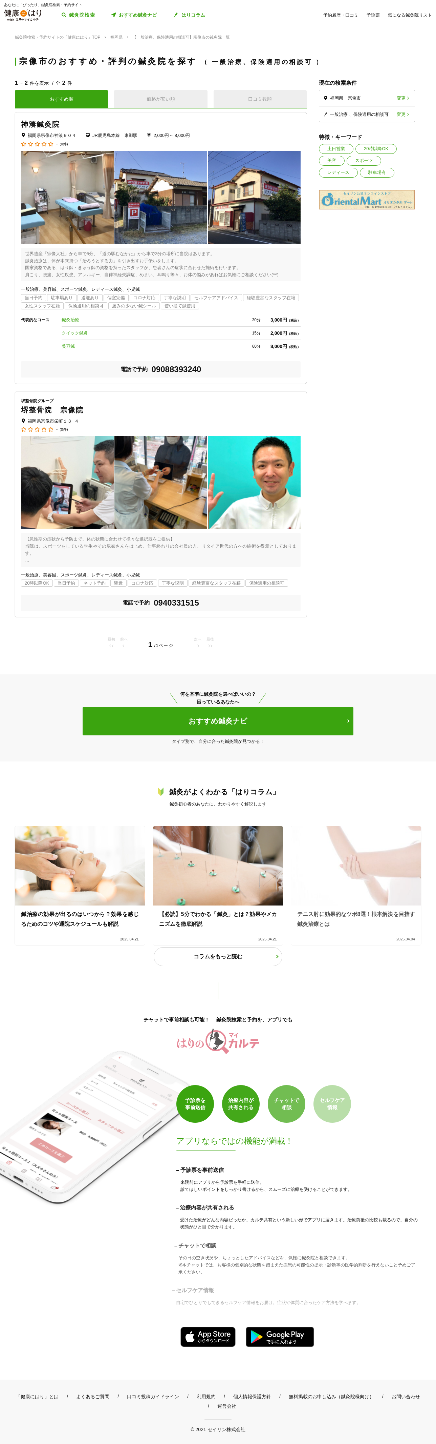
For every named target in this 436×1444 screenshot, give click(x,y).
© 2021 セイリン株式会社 (218, 1429)
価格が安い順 (161, 99)
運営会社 (226, 1406)
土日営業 (336, 148)
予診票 (373, 15)
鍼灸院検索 (82, 15)
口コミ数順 (260, 99)
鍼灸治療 (70, 320)
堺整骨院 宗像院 (52, 410)
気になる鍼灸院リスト (410, 15)
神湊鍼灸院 (40, 124)
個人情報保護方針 (252, 1396)
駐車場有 (377, 172)
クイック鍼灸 (75, 333)
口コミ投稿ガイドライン (153, 1396)
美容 (331, 160)
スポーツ (364, 160)
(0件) (64, 144)
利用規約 (206, 1396)
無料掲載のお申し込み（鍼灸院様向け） (331, 1396)
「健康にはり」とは (37, 1396)
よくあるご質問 (92, 1396)
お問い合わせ (406, 1396)
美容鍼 (68, 346)
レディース (338, 172)
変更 (401, 98)
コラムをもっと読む (218, 956)
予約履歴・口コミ (340, 15)
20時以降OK (376, 148)
